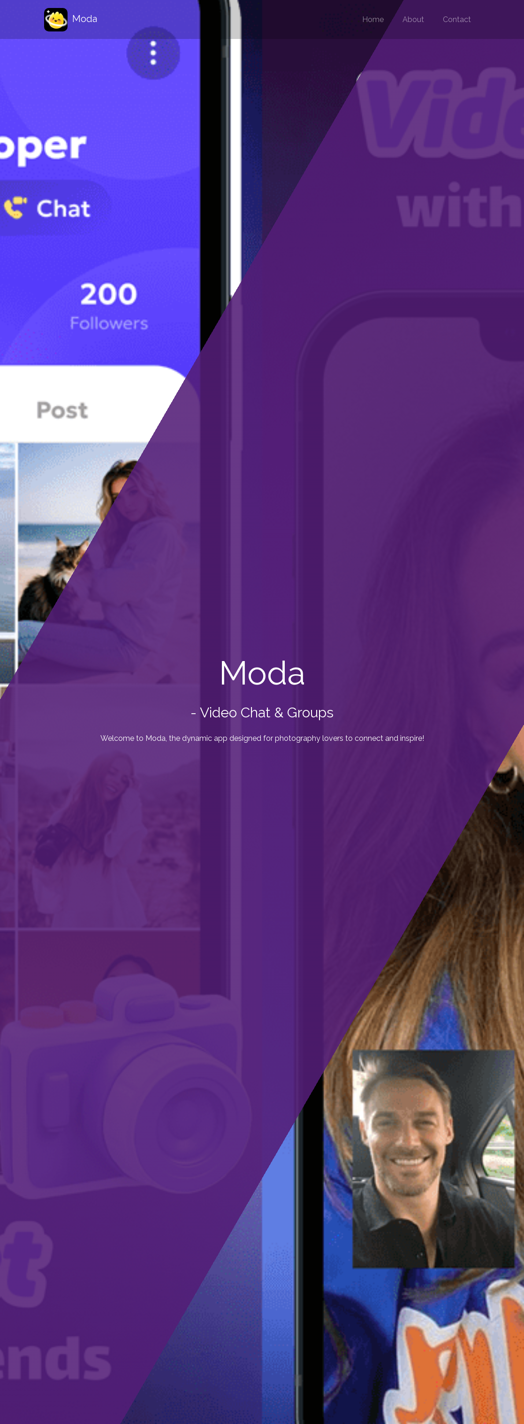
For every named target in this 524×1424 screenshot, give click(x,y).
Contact (457, 19)
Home (373, 19)
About (413, 19)
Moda (70, 19)
